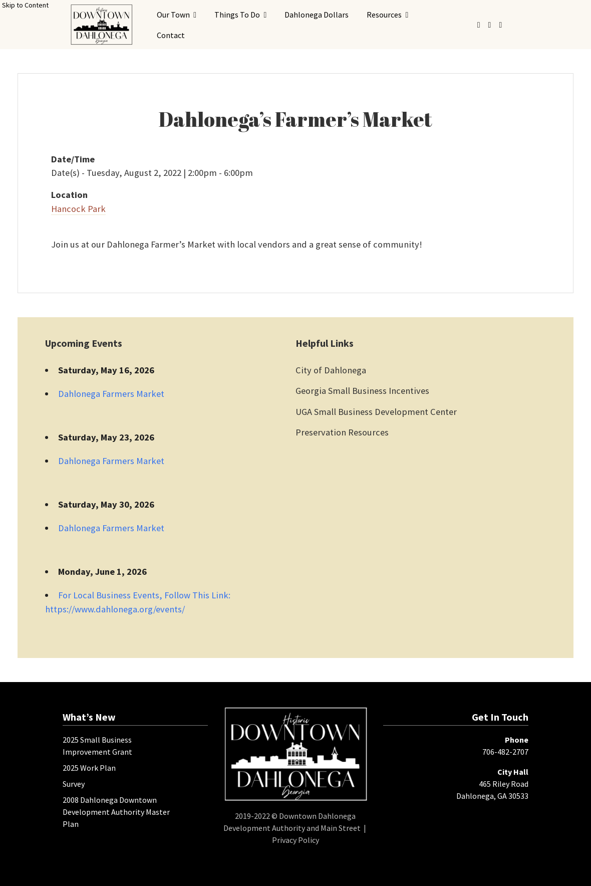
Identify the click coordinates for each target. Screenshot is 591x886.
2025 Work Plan (89, 768)
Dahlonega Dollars (316, 15)
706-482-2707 (505, 752)
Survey (74, 784)
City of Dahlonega (331, 370)
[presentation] (101, 24)
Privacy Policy (295, 840)
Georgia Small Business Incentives (362, 390)
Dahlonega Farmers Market (111, 393)
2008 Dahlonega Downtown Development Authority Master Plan (116, 812)
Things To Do (237, 15)
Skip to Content (25, 5)
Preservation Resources (342, 432)
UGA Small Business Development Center (376, 411)
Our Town (173, 15)
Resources (384, 15)
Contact (171, 35)
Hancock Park (78, 208)
